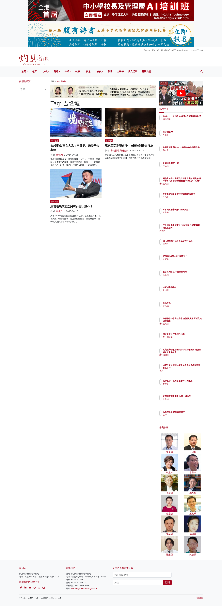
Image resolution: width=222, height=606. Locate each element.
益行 (181, 415)
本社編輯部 (184, 186)
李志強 (182, 306)
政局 (24, 71)
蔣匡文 (182, 166)
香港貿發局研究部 (119, 150)
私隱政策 (200, 598)
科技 (99, 71)
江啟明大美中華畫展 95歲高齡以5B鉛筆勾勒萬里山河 (190, 227)
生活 (67, 71)
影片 (110, 71)
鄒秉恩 (182, 386)
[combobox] (33, 89)
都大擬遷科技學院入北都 (190, 334)
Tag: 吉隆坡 (61, 81)
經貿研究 (109, 141)
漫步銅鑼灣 (184, 132)
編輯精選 (183, 121)
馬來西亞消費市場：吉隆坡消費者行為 (129, 145)
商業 (88, 71)
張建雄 (182, 277)
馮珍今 (182, 153)
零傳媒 (59, 211)
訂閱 (167, 582)
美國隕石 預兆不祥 (187, 163)
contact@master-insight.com (84, 588)
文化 (45, 71)
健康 (77, 71)
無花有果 (183, 303)
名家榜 (120, 71)
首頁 (52, 81)
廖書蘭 (182, 215)
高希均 (59, 154)
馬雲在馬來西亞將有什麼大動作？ (71, 206)
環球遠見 (54, 141)
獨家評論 (54, 202)
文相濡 (182, 290)
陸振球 (182, 246)
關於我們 (146, 71)
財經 (56, 71)
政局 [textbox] (23, 89)
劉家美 (182, 233)
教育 (34, 71)
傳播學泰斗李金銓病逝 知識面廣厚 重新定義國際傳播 (189, 321)
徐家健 (182, 262)
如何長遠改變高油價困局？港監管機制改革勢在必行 (190, 367)
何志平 (182, 135)
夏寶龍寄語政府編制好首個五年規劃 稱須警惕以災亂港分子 (190, 352)
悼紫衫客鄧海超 (186, 287)
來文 (181, 373)
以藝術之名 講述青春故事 (190, 412)
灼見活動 (132, 71)
